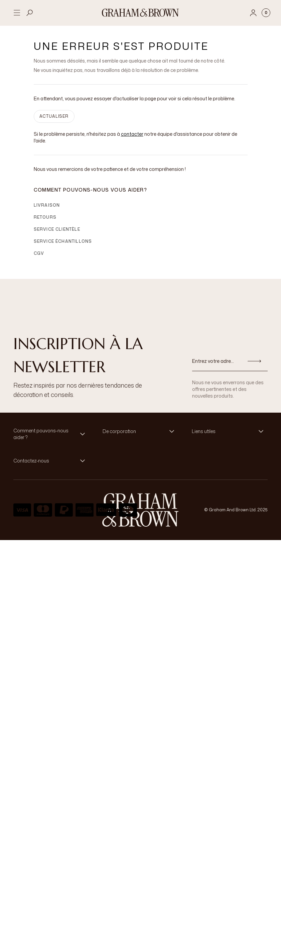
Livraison (47, 210)
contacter (132, 139)
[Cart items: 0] (266, 12)
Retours (45, 222)
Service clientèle (57, 234)
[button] (51, 439)
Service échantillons (63, 246)
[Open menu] (17, 13)
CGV (39, 258)
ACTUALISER (54, 121)
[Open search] (29, 12)
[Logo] (140, 13)
